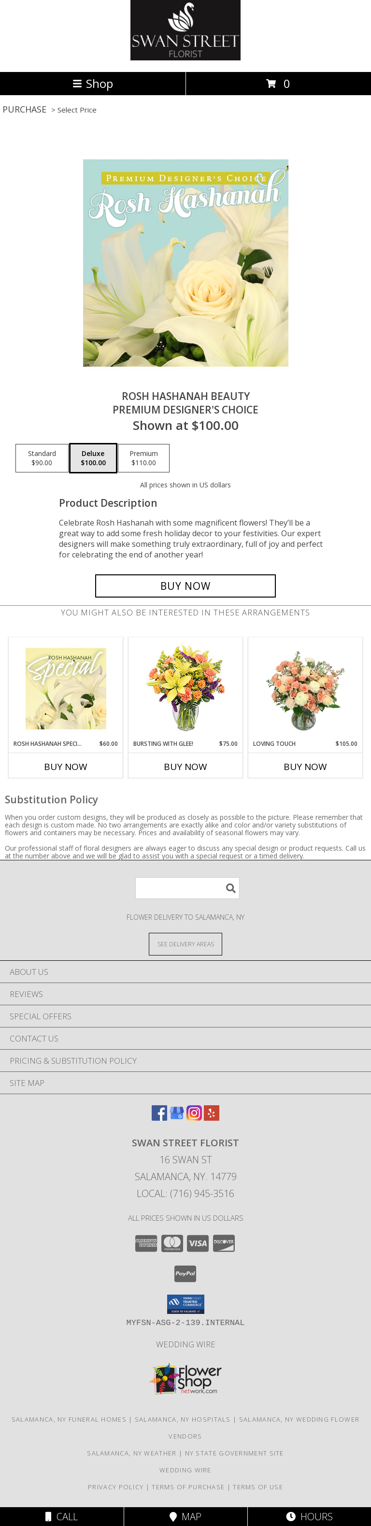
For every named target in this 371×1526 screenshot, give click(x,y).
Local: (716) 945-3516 (185, 1193)
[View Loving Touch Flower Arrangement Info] (305, 688)
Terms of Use (258, 1487)
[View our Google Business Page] (177, 1117)
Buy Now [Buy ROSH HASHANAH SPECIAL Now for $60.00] (65, 766)
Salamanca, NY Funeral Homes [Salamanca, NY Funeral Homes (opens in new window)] (69, 1419)
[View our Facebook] (159, 1117)
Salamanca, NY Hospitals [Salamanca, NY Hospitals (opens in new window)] (183, 1419)
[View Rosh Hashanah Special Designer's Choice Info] (66, 688)
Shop (92, 83)
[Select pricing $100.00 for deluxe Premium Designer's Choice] (93, 458)
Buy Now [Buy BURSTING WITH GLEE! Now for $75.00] (185, 766)
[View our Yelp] (211, 1117)
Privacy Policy (115, 1487)
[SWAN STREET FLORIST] (185, 57)
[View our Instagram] (194, 1117)
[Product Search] (187, 888)
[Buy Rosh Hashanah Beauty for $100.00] (185, 586)
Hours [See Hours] (309, 1516)
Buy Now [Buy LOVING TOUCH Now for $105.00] (305, 766)
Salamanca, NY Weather (131, 1453)
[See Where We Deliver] (185, 943)
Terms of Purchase (188, 1487)
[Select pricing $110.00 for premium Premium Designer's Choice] (143, 458)
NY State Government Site (234, 1453)
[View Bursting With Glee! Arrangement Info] (185, 689)
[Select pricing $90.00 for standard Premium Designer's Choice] (42, 458)
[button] (185, 1304)
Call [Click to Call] (61, 1516)
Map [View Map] (185, 1516)
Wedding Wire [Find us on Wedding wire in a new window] (185, 1344)
